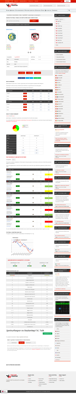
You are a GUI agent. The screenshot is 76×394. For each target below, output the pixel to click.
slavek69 (58, 92)
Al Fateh (57, 264)
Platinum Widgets (20, 10)
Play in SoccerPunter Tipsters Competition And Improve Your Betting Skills (61, 139)
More (57, 45)
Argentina (57, 343)
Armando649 (59, 94)
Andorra (57, 336)
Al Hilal (57, 249)
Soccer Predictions (32, 380)
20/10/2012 (8, 226)
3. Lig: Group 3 (59, 37)
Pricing (13, 10)
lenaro (58, 89)
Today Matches (42, 382)
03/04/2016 (9, 186)
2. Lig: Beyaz (59, 28)
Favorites (29, 72)
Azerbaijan (58, 357)
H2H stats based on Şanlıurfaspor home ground (23, 120)
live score (13, 228)
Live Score (41, 380)
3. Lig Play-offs (59, 42)
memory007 (59, 106)
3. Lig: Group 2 (59, 35)
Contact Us (62, 378)
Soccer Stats (41, 378)
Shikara (58, 111)
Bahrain (57, 359)
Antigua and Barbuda (60, 340)
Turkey (20, 15)
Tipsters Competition (30, 10)
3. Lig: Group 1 (59, 33)
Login (62, 1)
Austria (57, 355)
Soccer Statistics (15, 15)
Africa (57, 328)
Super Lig (58, 21)
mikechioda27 (59, 101)
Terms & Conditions (53, 380)
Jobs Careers (62, 380)
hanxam (58, 115)
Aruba (57, 347)
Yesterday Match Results (60, 59)
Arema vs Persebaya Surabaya (63, 154)
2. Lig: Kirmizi (59, 30)
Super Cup (58, 40)
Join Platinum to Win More (60, 288)
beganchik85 (59, 120)
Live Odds (21, 72)
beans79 (58, 104)
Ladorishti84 (59, 108)
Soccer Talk (48, 10)
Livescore (39, 10)
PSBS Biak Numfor (59, 221)
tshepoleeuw (59, 113)
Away (13, 115)
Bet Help (30, 382)
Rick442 (58, 80)
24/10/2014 (9, 202)
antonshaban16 (59, 96)
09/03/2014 (9, 209)
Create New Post (47, 333)
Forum (40, 385)
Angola (57, 338)
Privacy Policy (51, 382)
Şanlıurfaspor (9, 29)
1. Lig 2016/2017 (25, 15)
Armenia (57, 345)
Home (8, 10)
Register (67, 1)
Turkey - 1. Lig (10, 169)
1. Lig (57, 23)
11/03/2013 (8, 221)
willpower (58, 85)
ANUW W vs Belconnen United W (63, 185)
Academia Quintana (60, 235)
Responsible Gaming (53, 378)
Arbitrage (55, 10)
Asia (56, 350)
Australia (57, 352)
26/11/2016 (8, 179)
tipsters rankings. (62, 73)
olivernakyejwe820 (59, 129)
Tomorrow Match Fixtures (61, 61)
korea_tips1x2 (59, 99)
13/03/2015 (8, 197)
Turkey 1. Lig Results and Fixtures (22, 336)
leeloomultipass (59, 118)
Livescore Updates (59, 54)
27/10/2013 (8, 214)
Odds (18, 174)
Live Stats (37, 72)
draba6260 (58, 75)
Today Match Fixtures (60, 57)
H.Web (57, 273)
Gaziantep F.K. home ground (11, 121)
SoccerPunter (9, 15)
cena (57, 82)
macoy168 (58, 77)
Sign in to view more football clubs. (62, 206)
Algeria (57, 333)
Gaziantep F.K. (33, 29)
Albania (57, 331)
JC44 (57, 87)
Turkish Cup (59, 26)
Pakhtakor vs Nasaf (60, 170)
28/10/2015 (8, 190)
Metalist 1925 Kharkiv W (60, 204)
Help (43, 10)
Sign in (56, 156)
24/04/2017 (9, 174)
